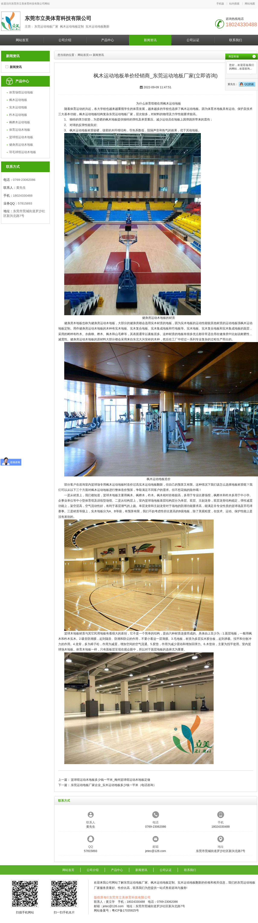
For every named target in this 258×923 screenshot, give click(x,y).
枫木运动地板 (18, 100)
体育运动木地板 (19, 129)
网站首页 (22, 40)
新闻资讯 (150, 40)
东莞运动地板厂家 (121, 114)
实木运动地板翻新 (151, 484)
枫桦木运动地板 (19, 122)
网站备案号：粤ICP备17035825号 (116, 910)
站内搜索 (234, 3)
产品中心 (107, 40)
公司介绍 (64, 40)
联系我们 (235, 40)
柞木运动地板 (18, 114)
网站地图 (250, 3)
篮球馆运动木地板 (21, 137)
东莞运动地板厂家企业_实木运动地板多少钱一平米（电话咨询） (113, 785)
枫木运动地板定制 (163, 882)
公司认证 (193, 40)
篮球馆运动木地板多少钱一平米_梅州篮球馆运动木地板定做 (110, 779)
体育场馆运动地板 (21, 92)
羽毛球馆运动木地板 (22, 152)
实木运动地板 (18, 107)
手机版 (220, 3)
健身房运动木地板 (21, 144)
